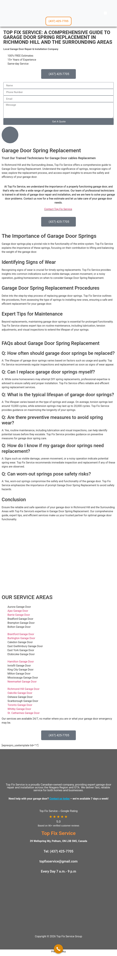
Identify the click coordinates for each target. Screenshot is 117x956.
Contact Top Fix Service (58, 209)
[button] (105, 13)
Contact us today (59, 798)
